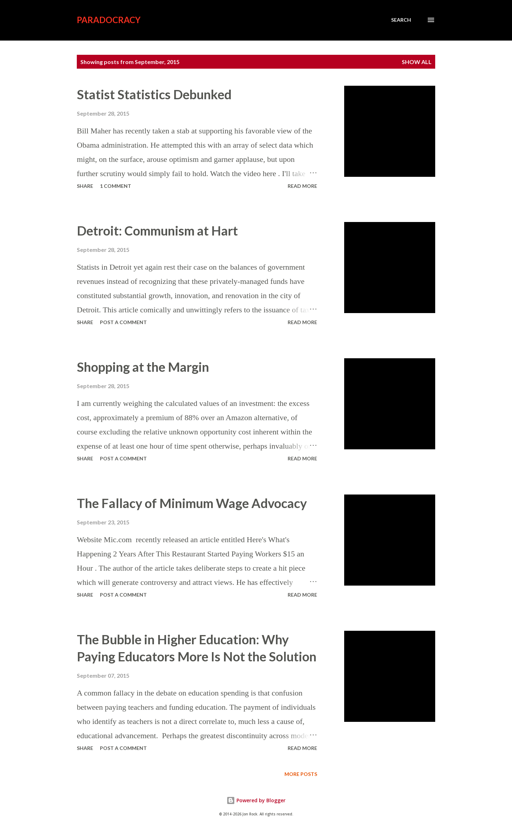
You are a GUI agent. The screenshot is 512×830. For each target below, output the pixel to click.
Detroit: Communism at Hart (157, 230)
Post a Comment (123, 322)
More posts (300, 774)
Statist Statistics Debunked (154, 94)
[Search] (401, 20)
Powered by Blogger (256, 800)
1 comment (115, 186)
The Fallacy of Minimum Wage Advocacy (192, 503)
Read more (302, 186)
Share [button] (85, 186)
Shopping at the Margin (143, 367)
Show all (417, 61)
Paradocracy (108, 20)
